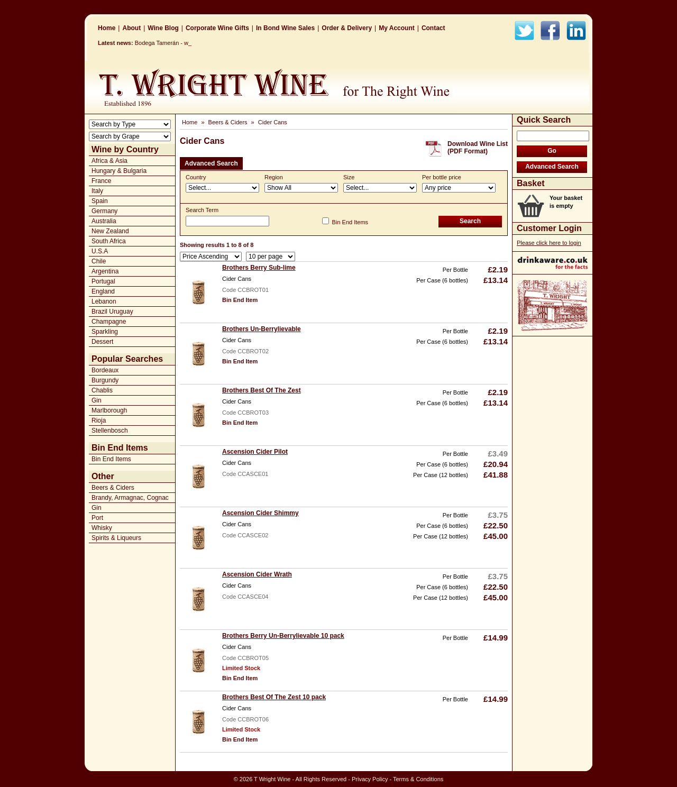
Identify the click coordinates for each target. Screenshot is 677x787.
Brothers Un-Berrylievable (261, 329)
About (131, 28)
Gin (97, 400)
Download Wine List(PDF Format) (477, 147)
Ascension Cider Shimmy (260, 513)
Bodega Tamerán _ (159, 43)
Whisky (102, 528)
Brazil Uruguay (112, 311)
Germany (104, 211)
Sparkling (105, 331)
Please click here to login (549, 243)
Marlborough (109, 410)
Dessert (102, 341)
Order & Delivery (347, 28)
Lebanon (104, 301)
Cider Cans (272, 122)
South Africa (109, 241)
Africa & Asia (109, 160)
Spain (100, 201)
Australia (104, 221)
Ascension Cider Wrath (257, 574)
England (103, 291)
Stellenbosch (110, 430)
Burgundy (105, 380)
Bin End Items (111, 459)
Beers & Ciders (113, 487)
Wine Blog (163, 28)
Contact (433, 28)
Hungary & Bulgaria (119, 171)
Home (106, 28)
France (101, 181)
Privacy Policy (370, 779)
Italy (97, 191)
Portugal (103, 281)
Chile (99, 261)
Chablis (102, 390)
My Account (397, 28)
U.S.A (100, 251)
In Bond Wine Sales (285, 28)
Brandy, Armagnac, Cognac (130, 497)
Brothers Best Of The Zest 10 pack (274, 697)
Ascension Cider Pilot (255, 451)
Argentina (105, 271)
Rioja (99, 420)
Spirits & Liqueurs (116, 538)
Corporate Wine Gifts (217, 28)
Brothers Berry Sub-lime (259, 267)
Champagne (109, 321)
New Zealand (110, 231)
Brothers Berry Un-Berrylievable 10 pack (283, 635)
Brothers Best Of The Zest (261, 390)
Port (97, 517)
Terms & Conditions (418, 779)
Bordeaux (105, 370)
